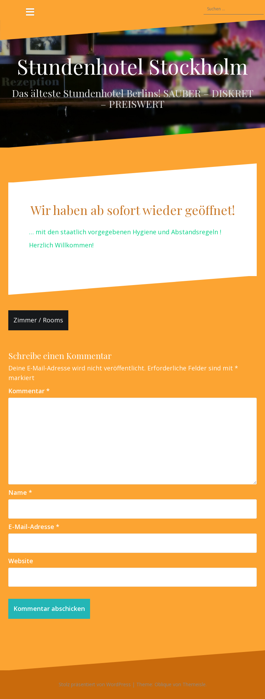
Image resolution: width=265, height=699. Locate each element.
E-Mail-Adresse (33, 526)
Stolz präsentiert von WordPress (95, 684)
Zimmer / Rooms (38, 320)
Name (20, 492)
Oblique (163, 684)
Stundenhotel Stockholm (132, 66)
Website (20, 561)
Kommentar (29, 391)
